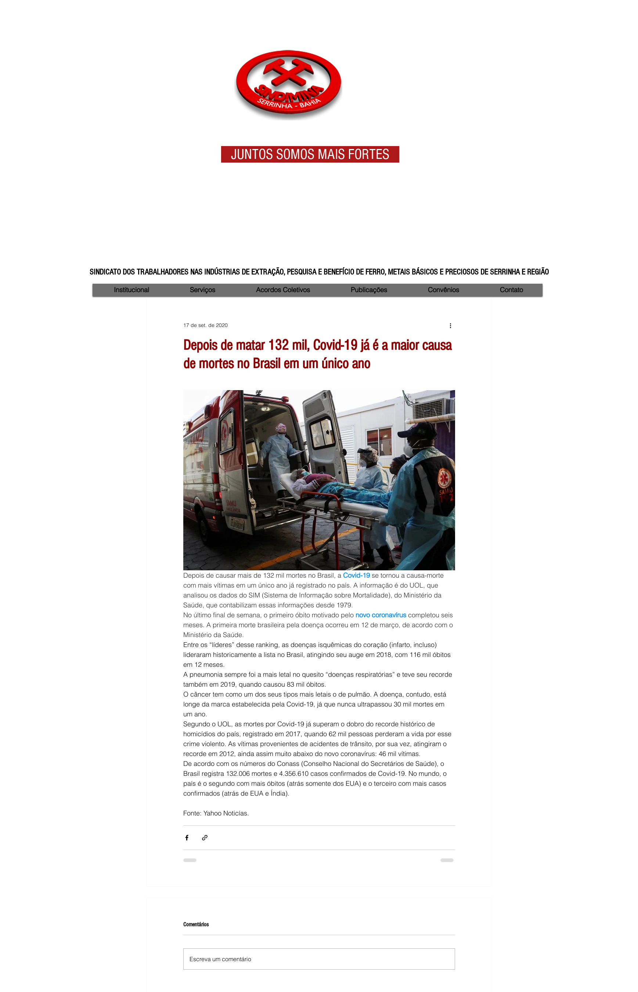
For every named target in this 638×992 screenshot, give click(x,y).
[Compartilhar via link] (204, 837)
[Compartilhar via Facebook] (186, 837)
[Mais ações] (450, 325)
